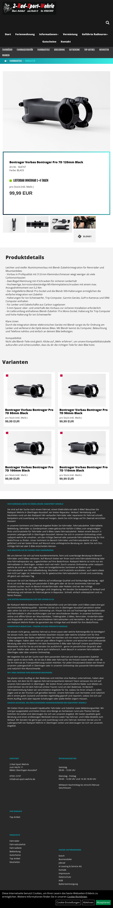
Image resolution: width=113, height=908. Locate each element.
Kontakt (66, 41)
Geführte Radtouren (95, 34)
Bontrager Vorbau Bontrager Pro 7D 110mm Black (83, 468)
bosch (62, 855)
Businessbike (65, 859)
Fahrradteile (43, 49)
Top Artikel (89, 49)
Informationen (49, 34)
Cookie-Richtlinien (77, 896)
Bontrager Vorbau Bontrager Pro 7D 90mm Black (83, 411)
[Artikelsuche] (107, 22)
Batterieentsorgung (68, 884)
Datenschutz (65, 876)
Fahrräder (7, 49)
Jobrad (62, 862)
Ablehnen (88, 902)
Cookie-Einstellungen (68, 902)
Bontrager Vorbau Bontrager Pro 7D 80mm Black (29, 411)
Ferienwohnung (25, 34)
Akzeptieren (103, 902)
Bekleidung (59, 49)
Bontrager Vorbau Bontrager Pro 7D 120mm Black (46, 162)
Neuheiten (104, 49)
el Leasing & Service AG (70, 866)
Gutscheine (49, 41)
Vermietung (70, 34)
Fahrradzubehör (25, 49)
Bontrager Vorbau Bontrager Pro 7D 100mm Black (29, 468)
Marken (6, 55)
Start (8, 34)
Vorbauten (30, 60)
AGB (61, 880)
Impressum (64, 873)
